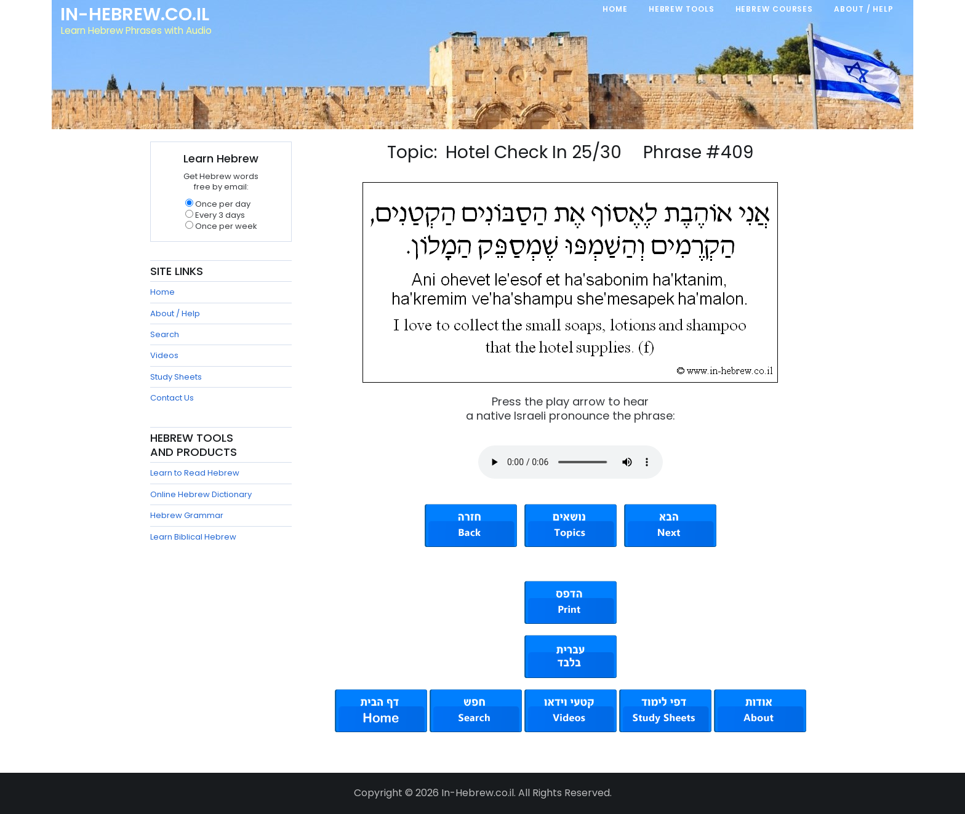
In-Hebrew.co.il (135, 14)
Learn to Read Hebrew (194, 473)
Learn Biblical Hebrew (193, 537)
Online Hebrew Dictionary (201, 494)
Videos (164, 355)
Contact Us (172, 398)
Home (162, 292)
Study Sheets (176, 377)
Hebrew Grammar (186, 515)
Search (164, 334)
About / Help (175, 313)
